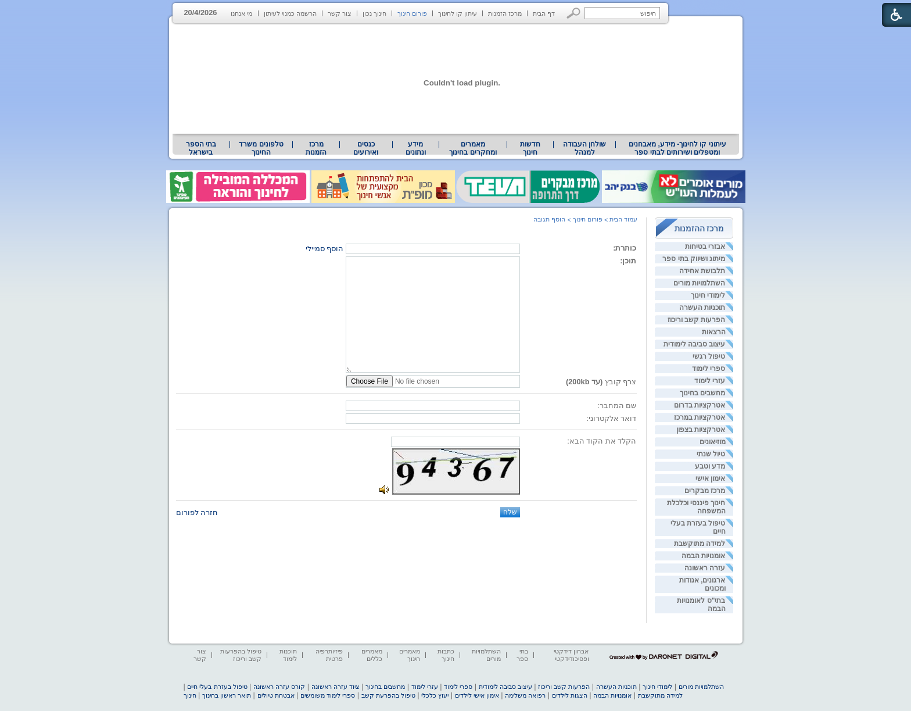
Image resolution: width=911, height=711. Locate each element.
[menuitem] (677, 148)
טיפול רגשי (709, 356)
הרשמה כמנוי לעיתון (290, 13)
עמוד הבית (623, 219)
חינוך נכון (374, 13)
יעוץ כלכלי (435, 695)
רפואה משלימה (525, 695)
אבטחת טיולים (276, 695)
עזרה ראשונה (704, 568)
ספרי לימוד (708, 369)
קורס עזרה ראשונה (279, 686)
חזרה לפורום (197, 512)
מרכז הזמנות (505, 13)
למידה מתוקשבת (699, 543)
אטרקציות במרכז (699, 417)
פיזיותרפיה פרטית (329, 655)
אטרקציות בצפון (700, 430)
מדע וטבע (710, 466)
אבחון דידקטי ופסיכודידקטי (571, 655)
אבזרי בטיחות (705, 246)
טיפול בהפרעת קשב (388, 695)
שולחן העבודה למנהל (584, 148)
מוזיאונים (713, 442)
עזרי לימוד (709, 381)
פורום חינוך (412, 13)
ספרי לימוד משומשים (327, 695)
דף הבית (544, 13)
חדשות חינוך (530, 148)
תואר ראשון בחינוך (226, 695)
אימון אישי (710, 478)
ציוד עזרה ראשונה (335, 686)
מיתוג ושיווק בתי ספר (693, 259)
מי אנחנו (241, 13)
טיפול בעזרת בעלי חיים (217, 686)
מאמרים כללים (371, 655)
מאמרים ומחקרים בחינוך (472, 148)
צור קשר (340, 13)
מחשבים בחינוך (702, 393)
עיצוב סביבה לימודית (694, 344)
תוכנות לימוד (288, 655)
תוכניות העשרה (702, 307)
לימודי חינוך (708, 295)
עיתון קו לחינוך (457, 13)
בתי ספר (522, 655)
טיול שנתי (711, 454)
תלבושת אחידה (702, 271)
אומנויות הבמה (703, 556)
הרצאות (714, 332)
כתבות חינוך (445, 655)
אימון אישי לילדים (477, 695)
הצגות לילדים (569, 695)
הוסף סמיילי (325, 248)
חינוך (190, 695)
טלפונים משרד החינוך (261, 148)
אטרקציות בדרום (699, 405)
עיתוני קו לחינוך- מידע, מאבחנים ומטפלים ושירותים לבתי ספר (677, 148)
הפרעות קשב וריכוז (697, 320)
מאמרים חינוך (409, 655)
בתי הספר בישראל (201, 148)
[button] (573, 13)
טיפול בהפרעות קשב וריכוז (240, 655)
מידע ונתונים (416, 148)
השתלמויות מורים (699, 283)
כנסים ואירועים (365, 148)
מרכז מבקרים (704, 491)
